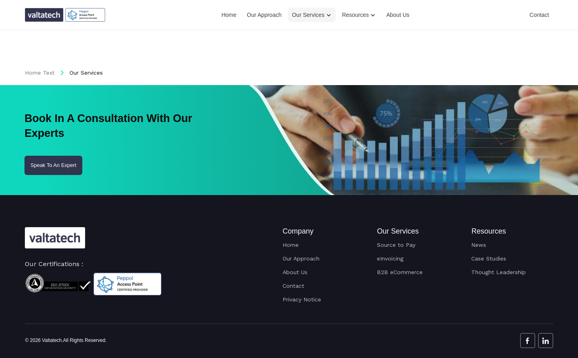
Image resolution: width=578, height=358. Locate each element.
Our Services (308, 15)
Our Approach (264, 15)
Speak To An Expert (53, 165)
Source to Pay (396, 245)
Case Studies (488, 258)
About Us (397, 15)
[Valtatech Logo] (55, 237)
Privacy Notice (302, 299)
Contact (539, 15)
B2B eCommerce (400, 272)
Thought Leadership (498, 272)
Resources (355, 15)
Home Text (40, 72)
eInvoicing (390, 258)
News (478, 245)
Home (229, 15)
